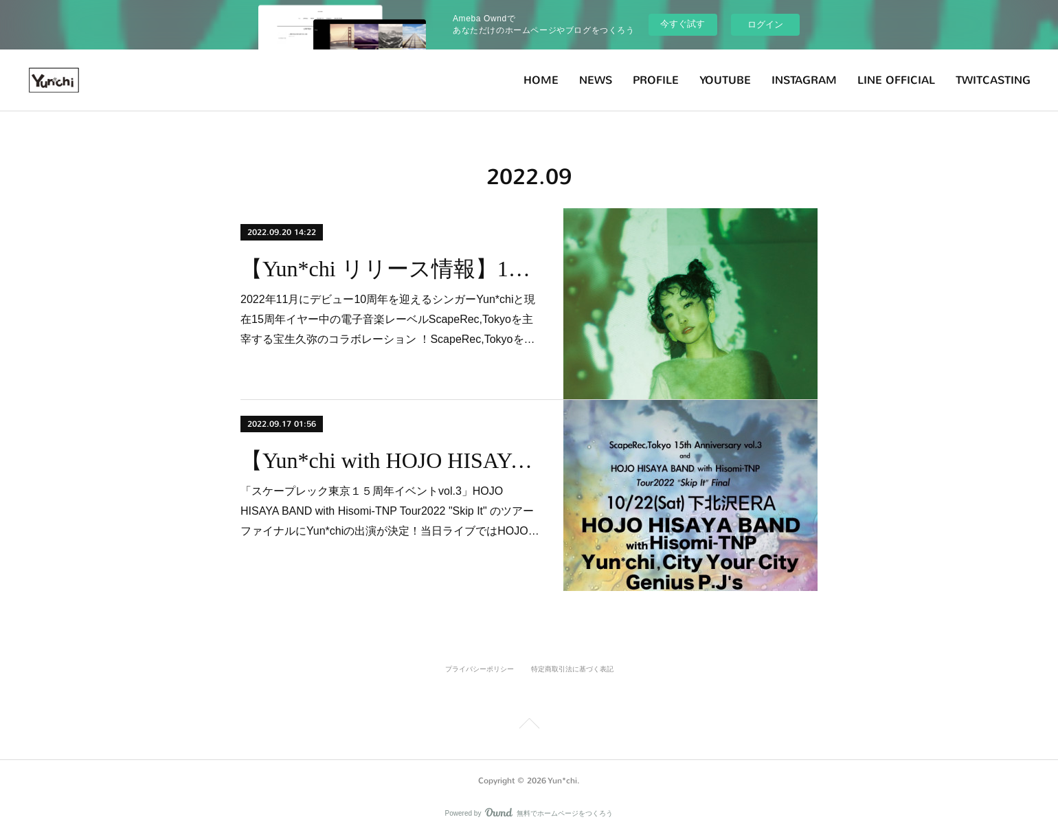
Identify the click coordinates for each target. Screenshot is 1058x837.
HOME (541, 80)
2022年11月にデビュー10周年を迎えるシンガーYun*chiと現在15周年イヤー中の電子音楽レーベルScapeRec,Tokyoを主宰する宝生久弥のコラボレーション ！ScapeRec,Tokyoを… (387, 319)
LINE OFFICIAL (896, 80)
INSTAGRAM (804, 80)
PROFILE (656, 80)
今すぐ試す (682, 24)
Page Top (529, 725)
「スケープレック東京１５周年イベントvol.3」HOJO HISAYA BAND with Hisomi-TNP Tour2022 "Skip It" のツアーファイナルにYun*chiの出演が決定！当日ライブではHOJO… (389, 511)
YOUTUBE (725, 80)
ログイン (765, 24)
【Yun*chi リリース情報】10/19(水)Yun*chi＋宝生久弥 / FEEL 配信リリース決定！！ (389, 268)
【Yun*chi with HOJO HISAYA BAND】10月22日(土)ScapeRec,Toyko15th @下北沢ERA (389, 460)
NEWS (595, 80)
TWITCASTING (993, 80)
